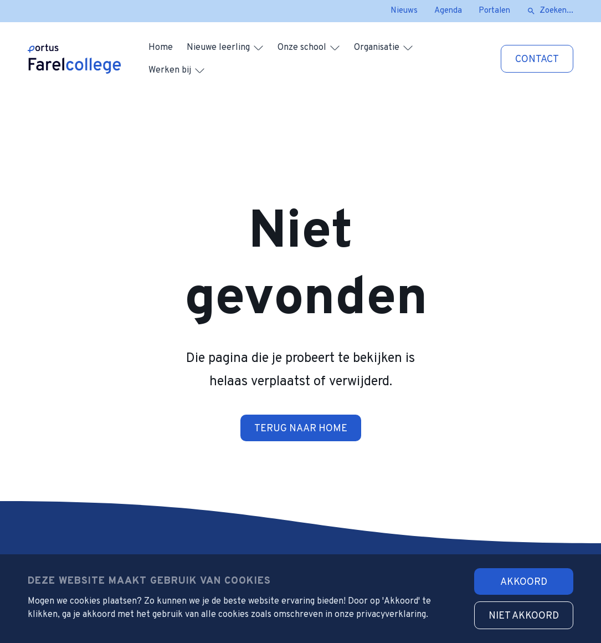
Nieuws (404, 11)
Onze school (302, 47)
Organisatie (376, 47)
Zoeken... (556, 11)
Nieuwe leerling (218, 47)
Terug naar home (300, 428)
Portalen (494, 11)
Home (160, 47)
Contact (537, 59)
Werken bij (169, 70)
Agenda (448, 11)
